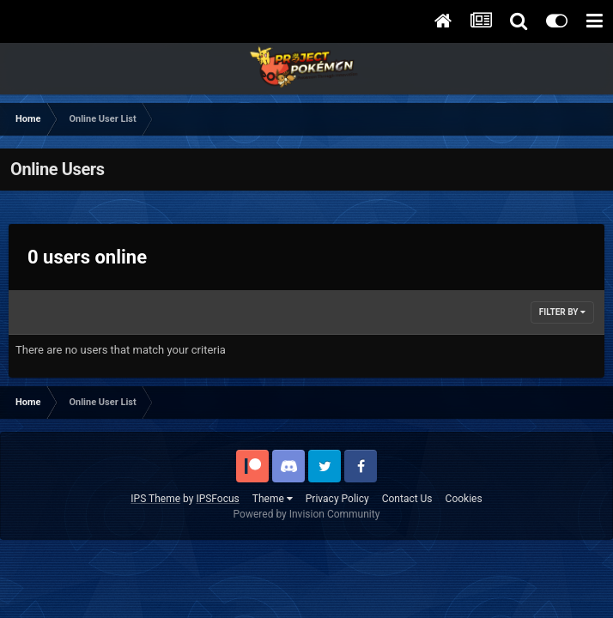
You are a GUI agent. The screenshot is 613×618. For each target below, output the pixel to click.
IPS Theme (155, 499)
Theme (272, 499)
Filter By (562, 312)
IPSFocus (217, 499)
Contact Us (407, 499)
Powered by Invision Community (307, 514)
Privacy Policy (337, 499)
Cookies (464, 499)
